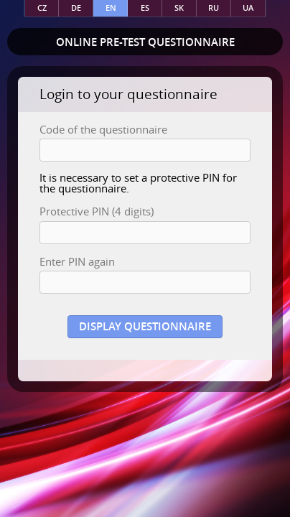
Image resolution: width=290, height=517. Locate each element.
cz (42, 7)
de (76, 7)
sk (179, 7)
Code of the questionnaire (103, 129)
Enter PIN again (77, 262)
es (145, 7)
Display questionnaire (145, 326)
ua (248, 7)
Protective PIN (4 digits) (96, 211)
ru (213, 7)
